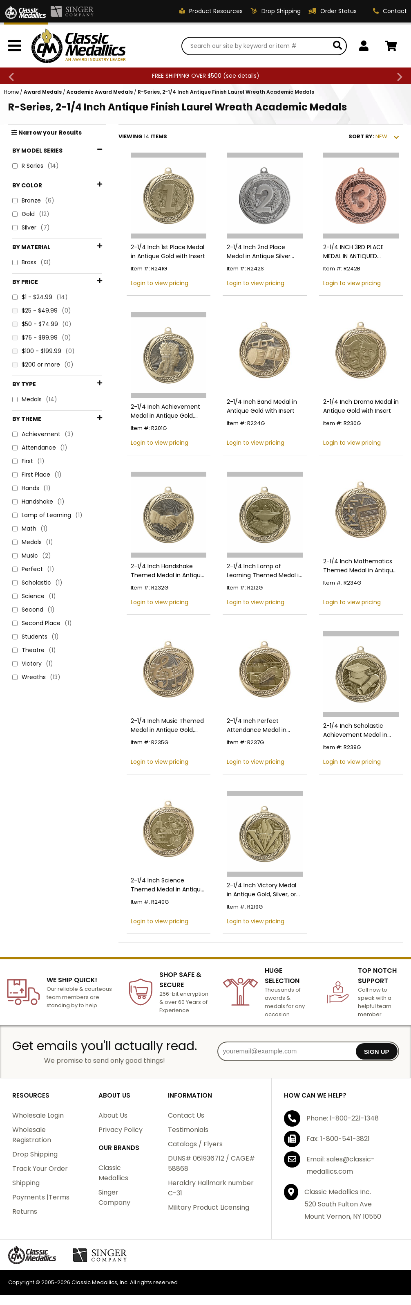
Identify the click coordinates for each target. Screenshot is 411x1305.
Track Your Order (40, 1168)
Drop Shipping (35, 1154)
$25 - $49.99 (41, 287)
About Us (112, 1115)
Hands (31, 426)
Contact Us (186, 1115)
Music (31, 493)
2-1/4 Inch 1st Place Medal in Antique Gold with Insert (168, 251)
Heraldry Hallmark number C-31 (211, 1188)
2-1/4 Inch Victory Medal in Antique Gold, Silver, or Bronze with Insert (261, 890)
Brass (31, 245)
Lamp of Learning (47, 453)
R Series (35, 166)
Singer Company (114, 1197)
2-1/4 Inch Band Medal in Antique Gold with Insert (262, 406)
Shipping (26, 1183)
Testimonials (188, 1129)
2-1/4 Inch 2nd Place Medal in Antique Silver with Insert (258, 252)
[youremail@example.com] (287, 1051)
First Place (37, 412)
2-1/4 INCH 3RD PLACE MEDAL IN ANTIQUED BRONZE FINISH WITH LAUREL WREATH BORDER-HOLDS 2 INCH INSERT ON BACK (360, 252)
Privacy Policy (120, 1129)
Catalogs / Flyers (195, 1144)
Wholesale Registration (31, 1135)
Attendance (39, 385)
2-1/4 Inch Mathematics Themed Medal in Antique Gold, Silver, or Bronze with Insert (360, 566)
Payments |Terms (40, 1197)
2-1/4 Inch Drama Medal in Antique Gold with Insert (361, 406)
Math (30, 466)
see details (241, 76)
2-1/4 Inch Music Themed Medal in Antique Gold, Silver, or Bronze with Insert (168, 725)
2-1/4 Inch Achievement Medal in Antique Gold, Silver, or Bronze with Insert (168, 411)
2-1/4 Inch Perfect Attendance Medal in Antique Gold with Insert (261, 725)
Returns (24, 1211)
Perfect (33, 507)
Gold (30, 214)
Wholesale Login (38, 1115)
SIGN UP (376, 1051)
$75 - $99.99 (41, 314)
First (28, 399)
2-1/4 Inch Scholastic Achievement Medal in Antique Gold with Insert (357, 730)
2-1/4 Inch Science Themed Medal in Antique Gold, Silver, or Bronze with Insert (167, 885)
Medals (34, 342)
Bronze (33, 200)
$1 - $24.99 (40, 274)
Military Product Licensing (208, 1207)
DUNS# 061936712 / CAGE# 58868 (211, 1163)
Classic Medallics (113, 1173)
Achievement (43, 372)
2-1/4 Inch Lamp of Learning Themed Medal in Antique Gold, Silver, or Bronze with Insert (264, 571)
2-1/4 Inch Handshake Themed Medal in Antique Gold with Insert (167, 571)
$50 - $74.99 (41, 301)
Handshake (38, 439)
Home (11, 91)
